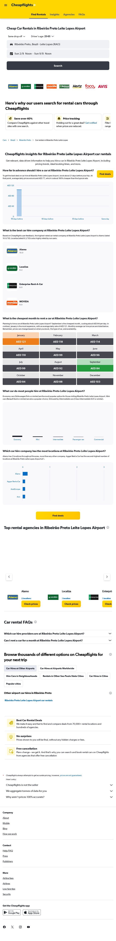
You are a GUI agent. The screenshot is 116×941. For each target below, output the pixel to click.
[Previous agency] (9, 577)
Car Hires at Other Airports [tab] (20, 668)
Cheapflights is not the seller (59, 785)
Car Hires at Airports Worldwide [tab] (57, 668)
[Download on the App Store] (32, 912)
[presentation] (107, 527)
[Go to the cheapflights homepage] (23, 5)
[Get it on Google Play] (12, 912)
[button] (5, 5)
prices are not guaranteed (70, 775)
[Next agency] (107, 577)
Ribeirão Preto (25, 140)
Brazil (13, 140)
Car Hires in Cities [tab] (98, 676)
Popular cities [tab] (13, 683)
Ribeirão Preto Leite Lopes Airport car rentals (28, 700)
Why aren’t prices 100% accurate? (59, 797)
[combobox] (17, 36)
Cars (5, 140)
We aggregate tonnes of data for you (59, 791)
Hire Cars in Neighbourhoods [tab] (21, 676)
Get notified (91, 122)
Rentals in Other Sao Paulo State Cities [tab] (63, 676)
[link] (105, 174)
